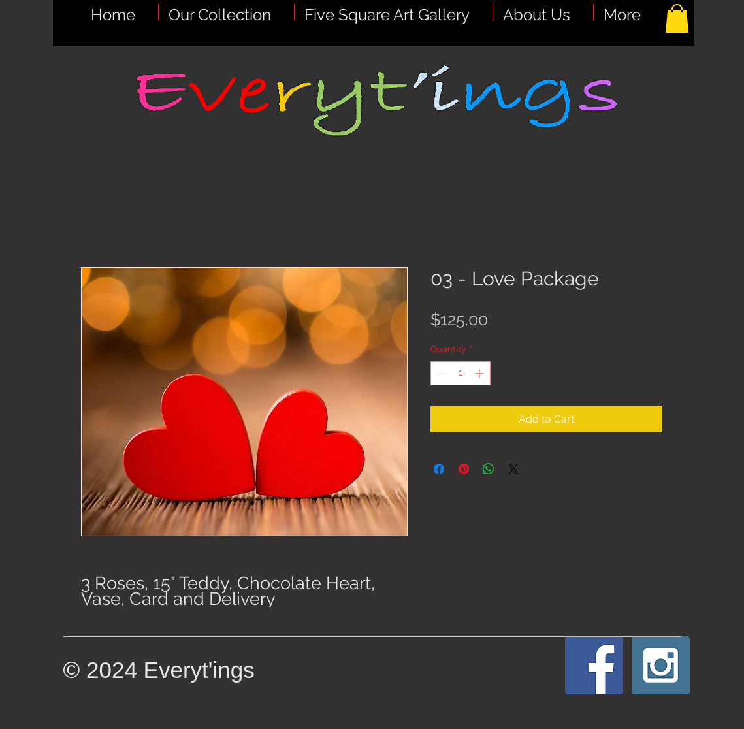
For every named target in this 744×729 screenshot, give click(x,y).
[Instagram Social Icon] (661, 665)
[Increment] (480, 373)
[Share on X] (513, 469)
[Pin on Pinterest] (464, 469)
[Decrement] (440, 373)
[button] (394, 12)
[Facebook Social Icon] (594, 665)
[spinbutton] (460, 373)
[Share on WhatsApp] (488, 469)
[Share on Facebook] (439, 469)
